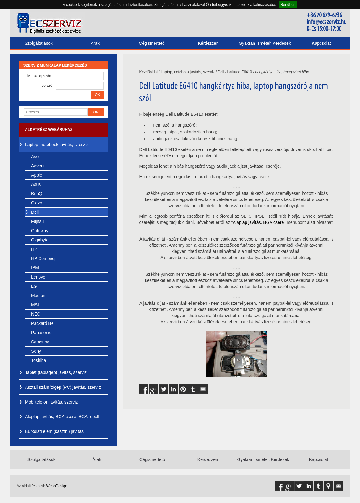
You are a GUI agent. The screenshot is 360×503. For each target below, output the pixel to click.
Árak (95, 43)
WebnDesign (56, 486)
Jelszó (47, 85)
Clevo (36, 202)
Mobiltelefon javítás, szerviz (51, 402)
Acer (35, 156)
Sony (36, 351)
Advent (38, 165)
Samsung (40, 341)
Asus (36, 184)
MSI (35, 304)
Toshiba (38, 360)
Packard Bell (43, 323)
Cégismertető (151, 43)
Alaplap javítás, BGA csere (258, 222)
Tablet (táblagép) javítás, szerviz (56, 372)
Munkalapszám (39, 76)
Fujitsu (37, 221)
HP (34, 249)
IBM (35, 267)
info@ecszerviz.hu (326, 22)
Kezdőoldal (148, 72)
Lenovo (38, 277)
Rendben (288, 4)
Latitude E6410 (239, 72)
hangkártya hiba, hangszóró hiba (282, 72)
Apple (36, 175)
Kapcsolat (321, 43)
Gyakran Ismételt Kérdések (265, 43)
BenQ (36, 193)
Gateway (39, 230)
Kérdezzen (208, 43)
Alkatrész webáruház (48, 130)
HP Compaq (43, 258)
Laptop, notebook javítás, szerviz (56, 144)
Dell (35, 212)
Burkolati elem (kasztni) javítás (54, 431)
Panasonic (41, 332)
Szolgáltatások (39, 43)
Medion (38, 295)
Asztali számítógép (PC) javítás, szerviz (63, 387)
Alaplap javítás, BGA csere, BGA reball (62, 416)
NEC (35, 314)
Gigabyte (39, 239)
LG (34, 286)
